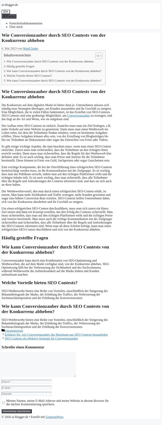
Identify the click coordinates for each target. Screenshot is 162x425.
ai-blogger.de (10, 4)
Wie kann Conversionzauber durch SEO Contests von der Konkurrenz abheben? (53, 71)
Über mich (16, 26)
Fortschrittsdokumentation (25, 23)
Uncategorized (14, 330)
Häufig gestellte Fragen (20, 66)
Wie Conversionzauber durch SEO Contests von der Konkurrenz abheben (49, 61)
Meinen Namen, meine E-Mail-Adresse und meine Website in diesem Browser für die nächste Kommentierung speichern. (57, 407)
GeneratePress (54, 421)
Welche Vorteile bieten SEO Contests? (29, 75)
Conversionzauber (78, 115)
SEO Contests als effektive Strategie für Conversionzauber (41, 338)
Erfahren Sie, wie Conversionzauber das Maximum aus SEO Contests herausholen (56, 334)
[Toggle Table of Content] (96, 55)
